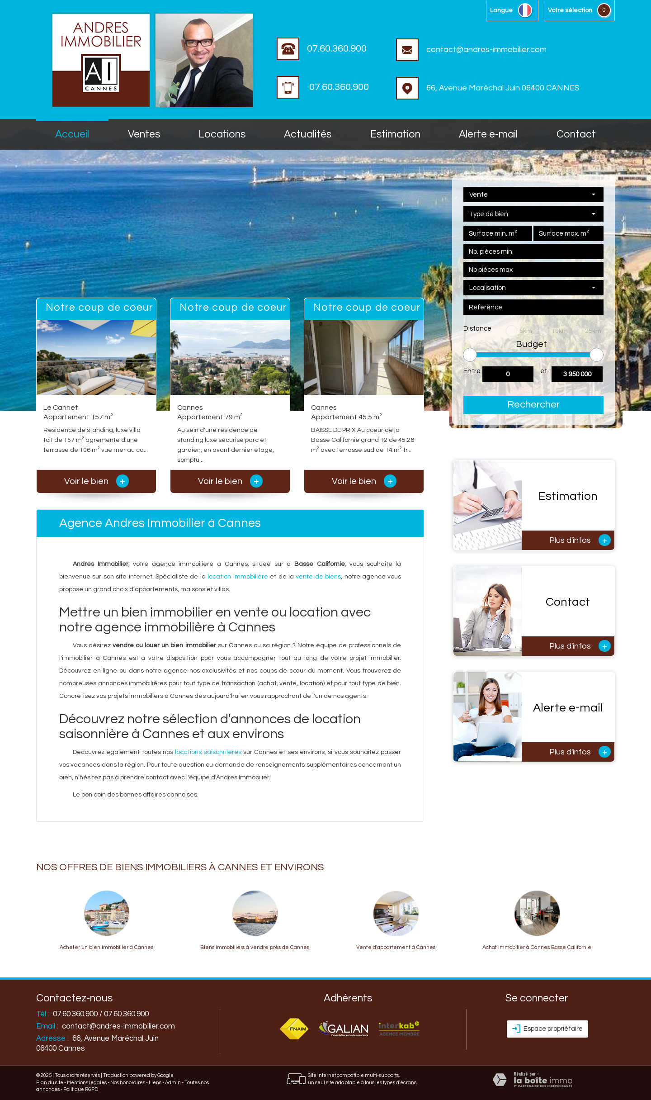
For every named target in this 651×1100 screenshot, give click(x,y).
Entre (472, 371)
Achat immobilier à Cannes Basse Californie (536, 947)
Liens (155, 1082)
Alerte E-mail (488, 134)
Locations (221, 134)
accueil (72, 134)
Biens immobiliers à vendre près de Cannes (254, 947)
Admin (173, 1082)
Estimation (395, 134)
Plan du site (49, 1082)
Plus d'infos (580, 540)
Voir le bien (96, 481)
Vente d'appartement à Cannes (395, 947)
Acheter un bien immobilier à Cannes (106, 947)
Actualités (307, 134)
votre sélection (570, 10)
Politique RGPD (80, 1089)
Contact (576, 134)
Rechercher (533, 404)
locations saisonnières (208, 752)
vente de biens (318, 577)
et (543, 371)
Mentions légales (87, 1082)
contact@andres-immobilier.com (471, 49)
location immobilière (238, 577)
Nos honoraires (127, 1082)
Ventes (144, 134)
